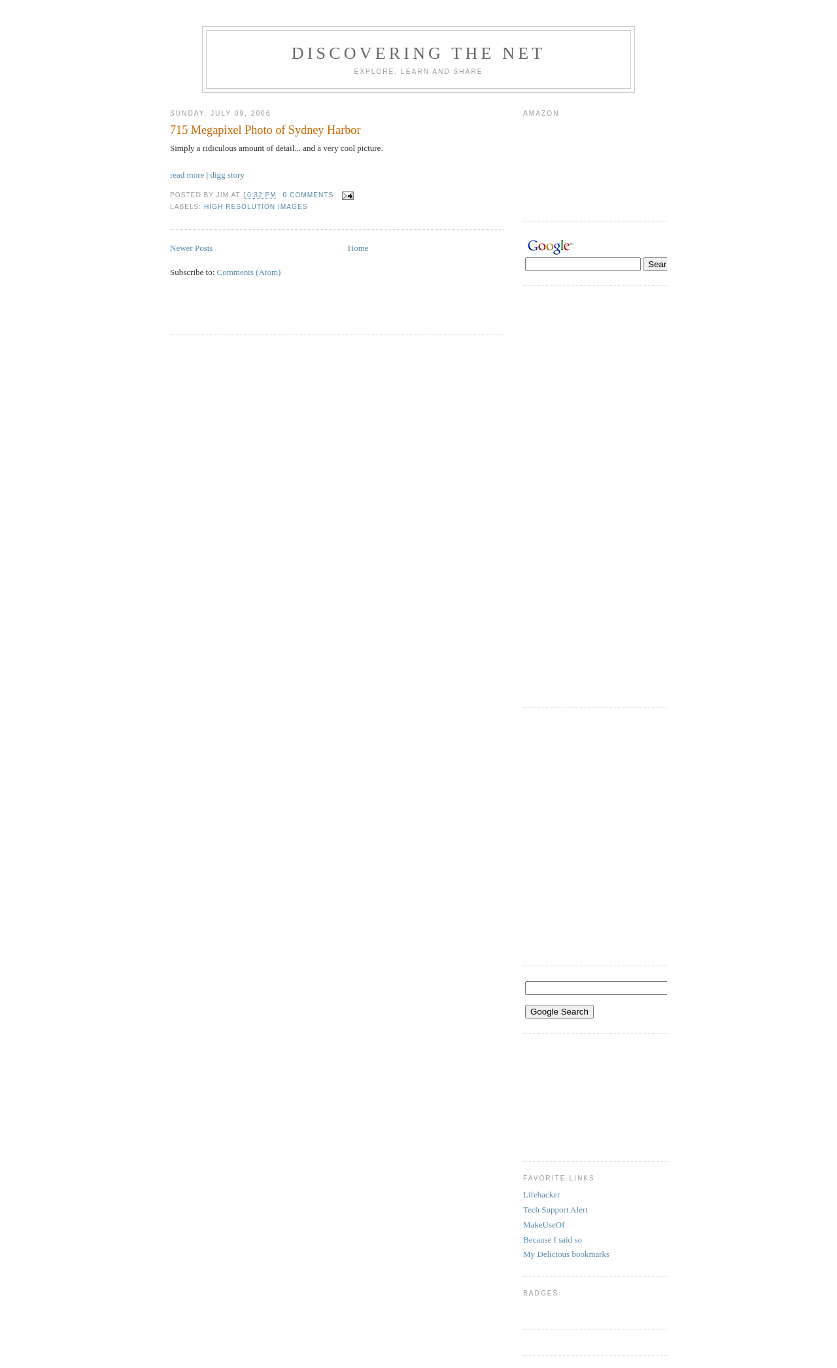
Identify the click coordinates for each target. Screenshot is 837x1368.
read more (187, 175)
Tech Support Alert (555, 1209)
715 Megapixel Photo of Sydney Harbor (265, 130)
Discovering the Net (419, 53)
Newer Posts (191, 248)
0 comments (308, 195)
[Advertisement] (323, 313)
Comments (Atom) (249, 272)
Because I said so (552, 1240)
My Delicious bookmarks (566, 1254)
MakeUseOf (544, 1225)
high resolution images (255, 206)
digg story (227, 175)
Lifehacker (541, 1194)
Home (358, 248)
